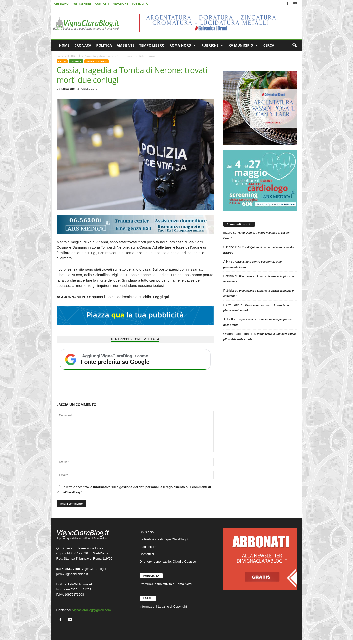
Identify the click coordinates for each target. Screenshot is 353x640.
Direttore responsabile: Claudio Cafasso (168, 561)
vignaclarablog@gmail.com (91, 610)
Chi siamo (147, 532)
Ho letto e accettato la (134, 489)
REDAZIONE (120, 3)
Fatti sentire (148, 547)
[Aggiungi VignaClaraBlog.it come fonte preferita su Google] (135, 359)
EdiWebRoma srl (80, 584)
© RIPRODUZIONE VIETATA (135, 339)
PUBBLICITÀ (140, 3)
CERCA (268, 45)
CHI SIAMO (61, 3)
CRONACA (82, 45)
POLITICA (104, 45)
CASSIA (62, 61)
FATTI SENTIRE (81, 3)
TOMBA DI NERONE (96, 61)
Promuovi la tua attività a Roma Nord (166, 584)
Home (60, 56)
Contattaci (147, 554)
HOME (64, 45)
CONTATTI (102, 3)
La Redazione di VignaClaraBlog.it (164, 539)
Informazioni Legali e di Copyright (163, 606)
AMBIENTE (125, 45)
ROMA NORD (182, 45)
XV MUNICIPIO (243, 45)
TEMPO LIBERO (151, 45)
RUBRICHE (212, 45)
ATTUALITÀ (74, 56)
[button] (294, 45)
